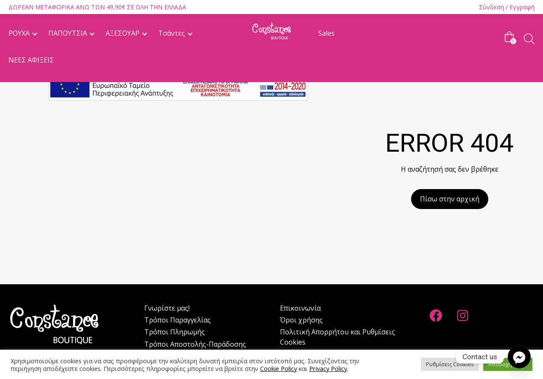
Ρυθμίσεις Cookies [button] (450, 364)
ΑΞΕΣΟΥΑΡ (123, 33)
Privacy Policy (328, 368)
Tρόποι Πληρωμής (174, 332)
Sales (326, 33)
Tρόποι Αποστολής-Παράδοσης (195, 344)
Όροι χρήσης (301, 320)
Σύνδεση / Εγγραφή (507, 7)
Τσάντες (171, 33)
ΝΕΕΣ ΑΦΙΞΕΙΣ (31, 60)
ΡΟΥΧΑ (19, 33)
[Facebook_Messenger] (519, 356)
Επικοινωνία (300, 308)
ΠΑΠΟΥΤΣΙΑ (67, 33)
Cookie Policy (278, 368)
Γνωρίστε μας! (167, 308)
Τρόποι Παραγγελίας (177, 320)
